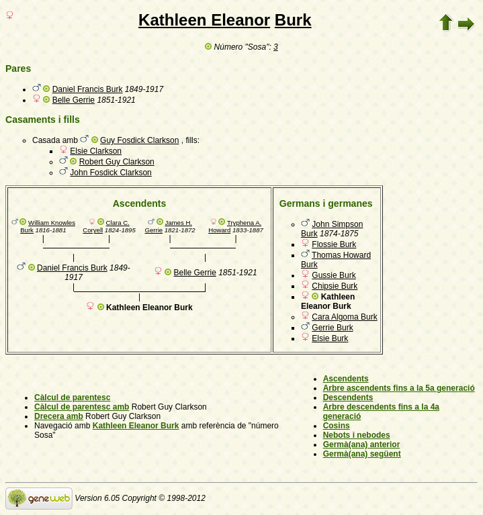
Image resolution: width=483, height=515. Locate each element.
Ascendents (346, 378)
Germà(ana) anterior (361, 444)
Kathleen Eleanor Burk (136, 425)
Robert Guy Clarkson (117, 162)
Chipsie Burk (334, 286)
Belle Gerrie (73, 100)
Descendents (348, 397)
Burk (293, 20)
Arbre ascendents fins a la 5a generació (399, 388)
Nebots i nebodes (356, 435)
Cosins (336, 425)
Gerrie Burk (332, 327)
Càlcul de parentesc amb (81, 407)
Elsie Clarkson (96, 151)
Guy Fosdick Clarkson (139, 140)
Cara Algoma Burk (344, 317)
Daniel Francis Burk (87, 89)
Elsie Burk (330, 338)
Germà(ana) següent (362, 454)
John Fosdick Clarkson (110, 172)
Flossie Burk (334, 244)
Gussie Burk (333, 275)
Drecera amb (58, 416)
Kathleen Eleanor (204, 20)
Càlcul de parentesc (72, 397)
